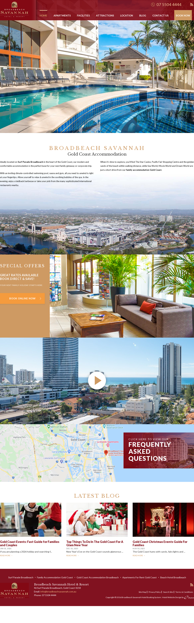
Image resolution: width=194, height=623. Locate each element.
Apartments (62, 15)
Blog (142, 15)
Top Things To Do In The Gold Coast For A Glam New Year (94, 543)
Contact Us (160, 15)
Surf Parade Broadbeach (20, 577)
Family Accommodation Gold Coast (55, 577)
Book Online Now (22, 298)
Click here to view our (150, 449)
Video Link (5, 339)
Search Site (168, 592)
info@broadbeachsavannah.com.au (58, 591)
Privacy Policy (155, 592)
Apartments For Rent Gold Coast (139, 577)
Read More (5, 555)
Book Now (183, 15)
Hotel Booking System (151, 597)
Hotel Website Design (171, 597)
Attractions (105, 15)
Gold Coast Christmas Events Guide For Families (160, 543)
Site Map (142, 592)
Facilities (83, 15)
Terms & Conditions (184, 592)
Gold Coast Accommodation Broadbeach (98, 577)
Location (126, 15)
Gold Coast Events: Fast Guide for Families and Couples (29, 543)
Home (43, 15)
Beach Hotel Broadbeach (173, 577)
